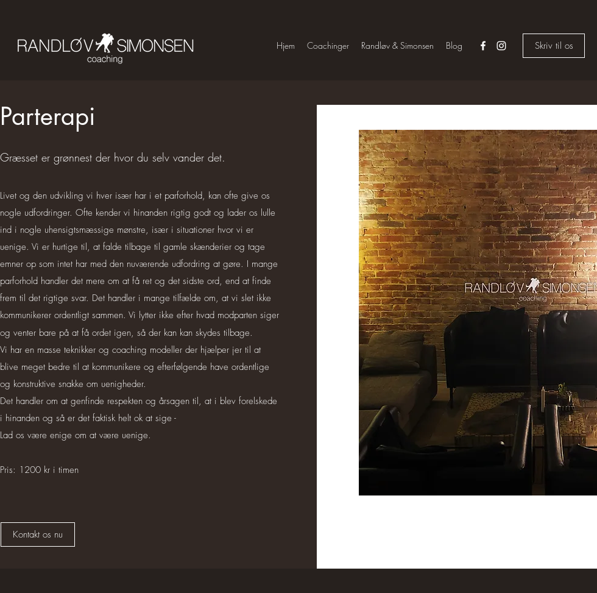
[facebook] (483, 46)
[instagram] (501, 46)
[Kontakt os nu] (38, 534)
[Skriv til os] (554, 46)
